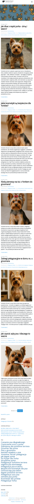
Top (22, 501)
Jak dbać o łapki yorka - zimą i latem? (14, 27)
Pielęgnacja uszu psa (10, 474)
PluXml (13, 499)
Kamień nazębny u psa (20, 342)
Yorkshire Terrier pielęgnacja (10, 342)
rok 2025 (3, 494)
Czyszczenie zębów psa (22, 340)
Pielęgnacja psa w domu (11, 466)
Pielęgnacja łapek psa (22, 33)
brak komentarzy (11, 31)
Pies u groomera (9, 267)
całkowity (3, 495)
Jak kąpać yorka (8, 456)
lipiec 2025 (3, 492)
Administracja (23, 499)
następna (20, 410)
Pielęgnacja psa (29, 109)
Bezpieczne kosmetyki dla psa (18, 111)
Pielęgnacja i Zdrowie (11, 33)
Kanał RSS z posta (5, 414)
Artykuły (13, 501)
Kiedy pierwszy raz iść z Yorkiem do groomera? (16, 183)
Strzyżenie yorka (15, 267)
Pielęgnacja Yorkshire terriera (6, 190)
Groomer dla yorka (9, 448)
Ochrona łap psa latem (15, 34)
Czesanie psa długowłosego (13, 442)
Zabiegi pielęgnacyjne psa (22, 267)
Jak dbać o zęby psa (27, 342)
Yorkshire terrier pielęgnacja (23, 265)
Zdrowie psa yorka (23, 34)
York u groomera (21, 188)
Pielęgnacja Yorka (9, 480)
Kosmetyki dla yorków (22, 109)
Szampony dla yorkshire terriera (6, 111)
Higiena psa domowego (11, 464)
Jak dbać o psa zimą (7, 34)
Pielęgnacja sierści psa (28, 111)
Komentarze (18, 501)
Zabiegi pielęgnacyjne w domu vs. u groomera (17, 259)
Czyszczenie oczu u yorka (12, 444)
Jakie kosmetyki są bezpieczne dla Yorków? (16, 104)
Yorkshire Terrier (9, 1)
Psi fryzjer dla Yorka (22, 190)
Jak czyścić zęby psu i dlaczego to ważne (15, 335)
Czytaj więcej (4, 97)
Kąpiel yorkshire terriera (11, 472)
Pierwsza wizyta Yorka (28, 188)
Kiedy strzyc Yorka (15, 190)
